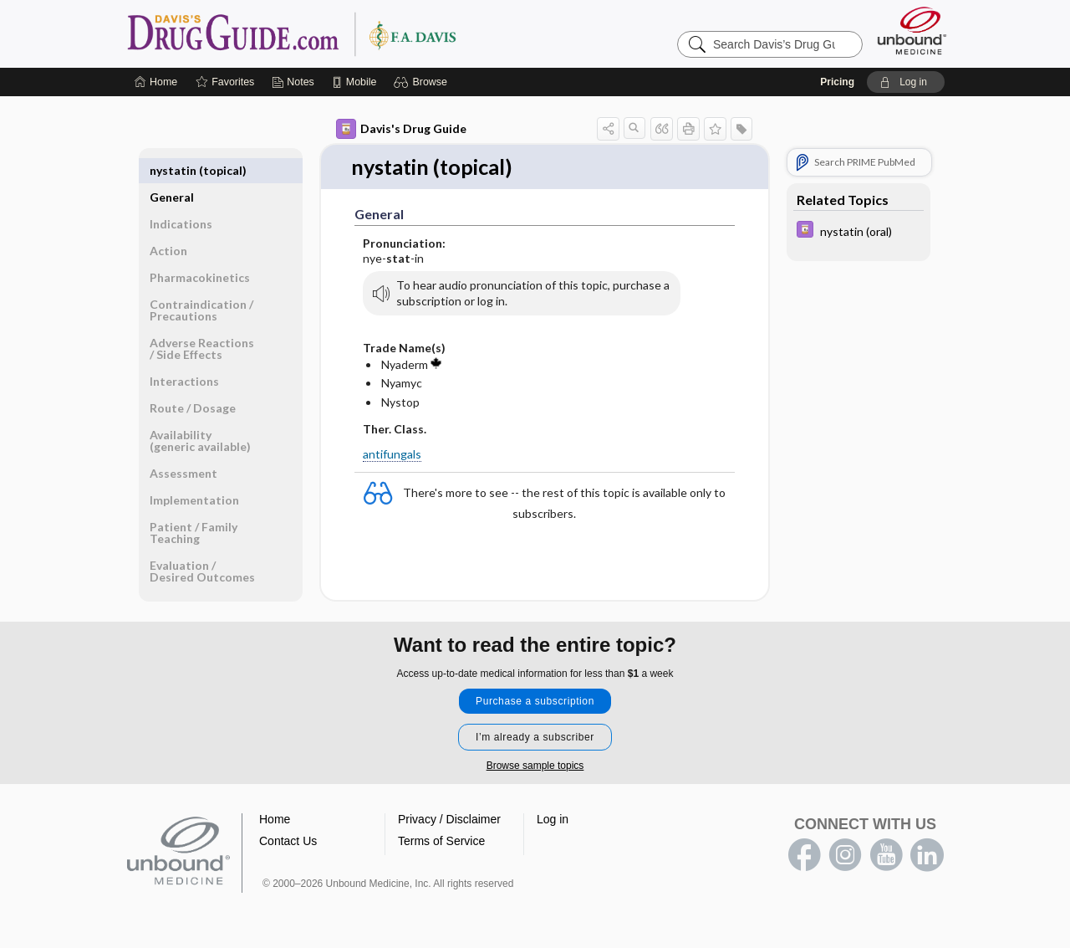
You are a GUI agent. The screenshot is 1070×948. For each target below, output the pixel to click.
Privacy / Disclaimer (449, 820)
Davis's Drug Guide (401, 129)
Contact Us (288, 841)
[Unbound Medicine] (912, 30)
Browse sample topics (535, 766)
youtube (886, 856)
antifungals (392, 454)
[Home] (156, 82)
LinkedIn (927, 856)
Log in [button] (552, 820)
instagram (845, 856)
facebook (804, 856)
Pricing (837, 82)
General (172, 170)
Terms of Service (441, 841)
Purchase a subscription (535, 702)
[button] (422, 82)
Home (274, 820)
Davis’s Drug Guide (334, 33)
